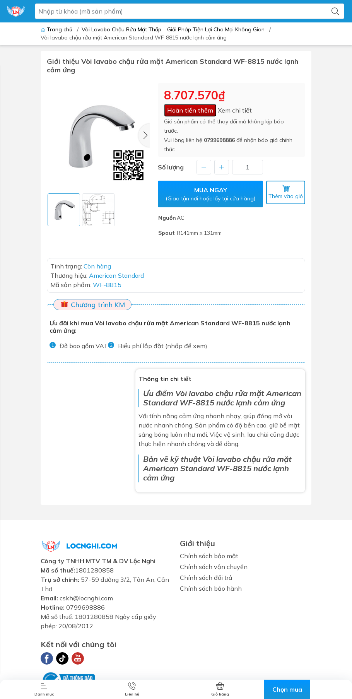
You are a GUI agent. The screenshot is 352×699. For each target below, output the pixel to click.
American (160, 468)
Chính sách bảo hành (211, 588)
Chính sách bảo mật (209, 556)
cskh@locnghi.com (86, 598)
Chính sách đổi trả (206, 577)
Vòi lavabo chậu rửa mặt (219, 393)
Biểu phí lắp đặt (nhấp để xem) (162, 346)
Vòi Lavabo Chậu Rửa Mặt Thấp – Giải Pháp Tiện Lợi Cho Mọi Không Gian (173, 29)
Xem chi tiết (235, 110)
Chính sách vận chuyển (214, 567)
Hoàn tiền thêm (190, 110)
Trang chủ (57, 29)
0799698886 (219, 140)
